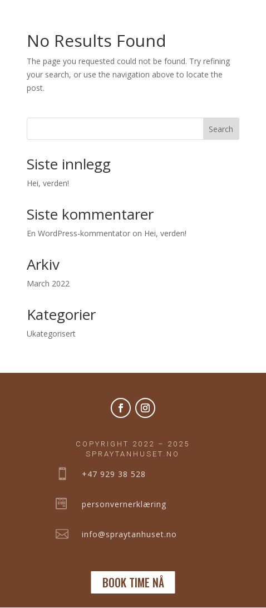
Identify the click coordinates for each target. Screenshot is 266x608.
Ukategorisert (51, 333)
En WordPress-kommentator (78, 233)
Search (221, 129)
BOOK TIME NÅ (133, 582)
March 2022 (48, 283)
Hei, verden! (48, 183)
